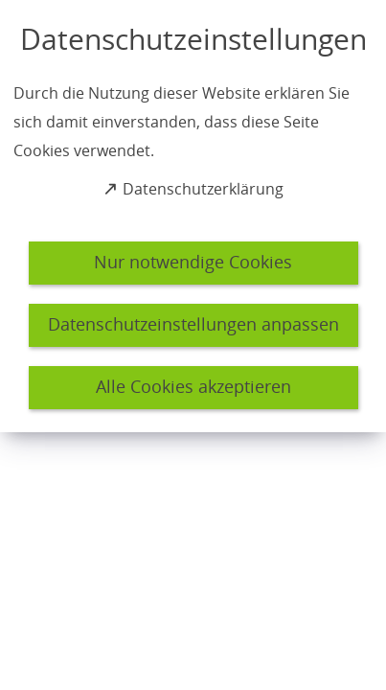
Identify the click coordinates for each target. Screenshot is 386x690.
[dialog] (193, 216)
